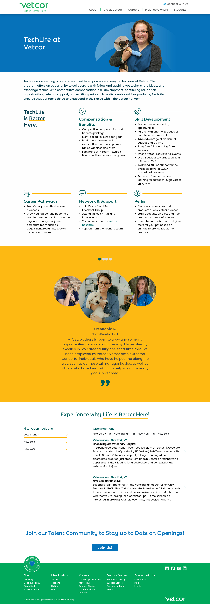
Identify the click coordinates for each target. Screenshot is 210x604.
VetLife (54, 579)
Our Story (28, 579)
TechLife (55, 582)
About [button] (93, 10)
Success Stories (87, 586)
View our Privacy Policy (64, 599)
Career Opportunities (90, 579)
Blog (136, 582)
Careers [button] (133, 10)
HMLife (54, 586)
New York (45, 441)
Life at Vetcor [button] (113, 10)
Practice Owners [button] (156, 10)
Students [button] (180, 10)
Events (137, 586)
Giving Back (29, 586)
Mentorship (84, 582)
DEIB (53, 589)
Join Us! (105, 547)
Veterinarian (45, 434)
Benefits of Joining (116, 579)
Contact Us (140, 579)
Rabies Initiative (31, 589)
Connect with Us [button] (175, 4)
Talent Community (73, 532)
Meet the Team (32, 582)
